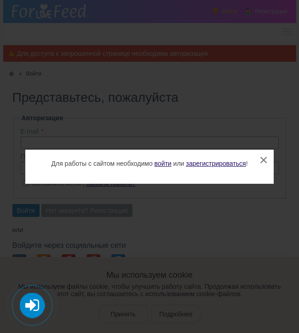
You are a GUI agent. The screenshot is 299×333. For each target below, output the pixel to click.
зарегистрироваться (216, 163)
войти (163, 163)
